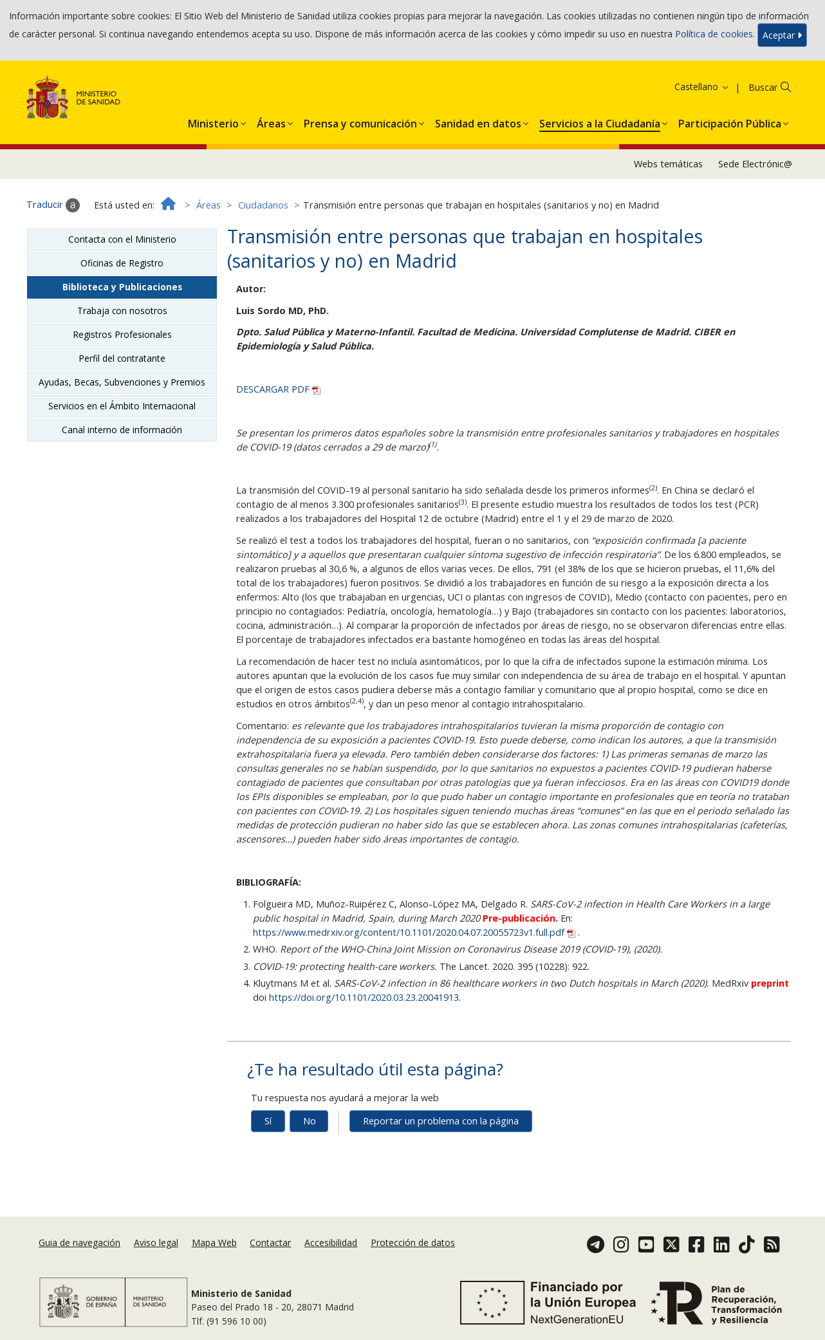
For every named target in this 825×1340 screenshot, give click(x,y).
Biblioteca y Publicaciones (122, 287)
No (309, 1121)
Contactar (270, 1242)
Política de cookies (714, 34)
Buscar (762, 87)
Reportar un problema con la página (441, 1121)
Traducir (53, 205)
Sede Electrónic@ (755, 164)
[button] (213, 121)
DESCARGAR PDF (278, 389)
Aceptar (782, 35)
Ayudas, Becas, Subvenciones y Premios (122, 382)
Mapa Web (214, 1242)
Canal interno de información (122, 429)
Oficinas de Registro (121, 263)
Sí (268, 1121)
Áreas (208, 205)
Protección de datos (413, 1242)
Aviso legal (156, 1242)
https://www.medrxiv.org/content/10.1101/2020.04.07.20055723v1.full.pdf (415, 932)
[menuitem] (213, 121)
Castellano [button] (702, 86)
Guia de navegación (79, 1242)
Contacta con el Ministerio (122, 239)
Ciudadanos (263, 205)
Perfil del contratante (122, 358)
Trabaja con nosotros (122, 310)
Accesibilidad (330, 1242)
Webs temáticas (668, 164)
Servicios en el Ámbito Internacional (122, 406)
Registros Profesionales (122, 334)
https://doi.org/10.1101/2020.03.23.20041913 (364, 997)
